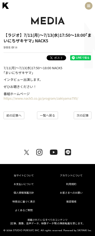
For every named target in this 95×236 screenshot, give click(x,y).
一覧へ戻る (47, 115)
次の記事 (83, 115)
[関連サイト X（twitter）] (26, 151)
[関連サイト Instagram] (39, 151)
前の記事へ (14, 115)
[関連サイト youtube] (54, 151)
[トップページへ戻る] (6, 6)
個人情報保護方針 (24, 192)
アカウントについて (71, 175)
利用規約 (71, 184)
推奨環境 (71, 201)
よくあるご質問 (24, 210)
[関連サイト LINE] (68, 151)
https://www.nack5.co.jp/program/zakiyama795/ (41, 98)
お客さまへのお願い (71, 192)
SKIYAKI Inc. (84, 230)
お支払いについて (24, 184)
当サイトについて (24, 175)
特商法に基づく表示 (23, 201)
